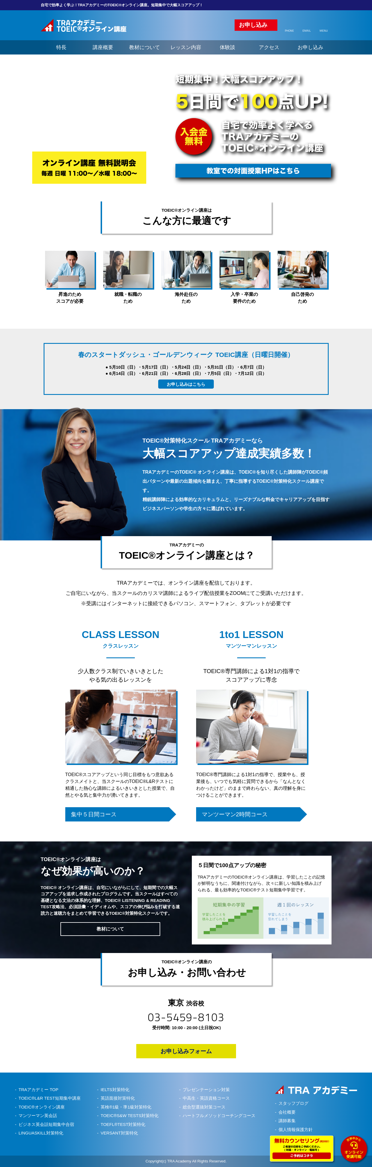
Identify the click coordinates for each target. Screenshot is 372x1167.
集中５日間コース (94, 814)
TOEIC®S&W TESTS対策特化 (129, 1115)
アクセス (269, 47)
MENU (324, 31)
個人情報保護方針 (296, 1129)
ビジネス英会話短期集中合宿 (46, 1124)
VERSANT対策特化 (119, 1132)
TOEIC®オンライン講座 (42, 1107)
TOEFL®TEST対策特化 (123, 1124)
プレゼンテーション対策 (206, 1089)
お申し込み (253, 25)
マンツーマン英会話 (38, 1115)
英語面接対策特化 (118, 1098)
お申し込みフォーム (186, 1051)
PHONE (289, 31)
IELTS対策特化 (115, 1089)
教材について (144, 47)
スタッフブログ (293, 1103)
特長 (61, 47)
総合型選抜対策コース (204, 1107)
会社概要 (287, 1112)
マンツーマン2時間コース (235, 814)
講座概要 (103, 47)
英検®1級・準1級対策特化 (126, 1107)
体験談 (227, 47)
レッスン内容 (185, 47)
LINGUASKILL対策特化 (41, 1132)
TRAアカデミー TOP (38, 1089)
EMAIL (306, 31)
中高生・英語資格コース (206, 1098)
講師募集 (287, 1120)
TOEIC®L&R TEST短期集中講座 (50, 1098)
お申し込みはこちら (186, 384)
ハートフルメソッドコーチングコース (219, 1115)
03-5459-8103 (186, 1017)
